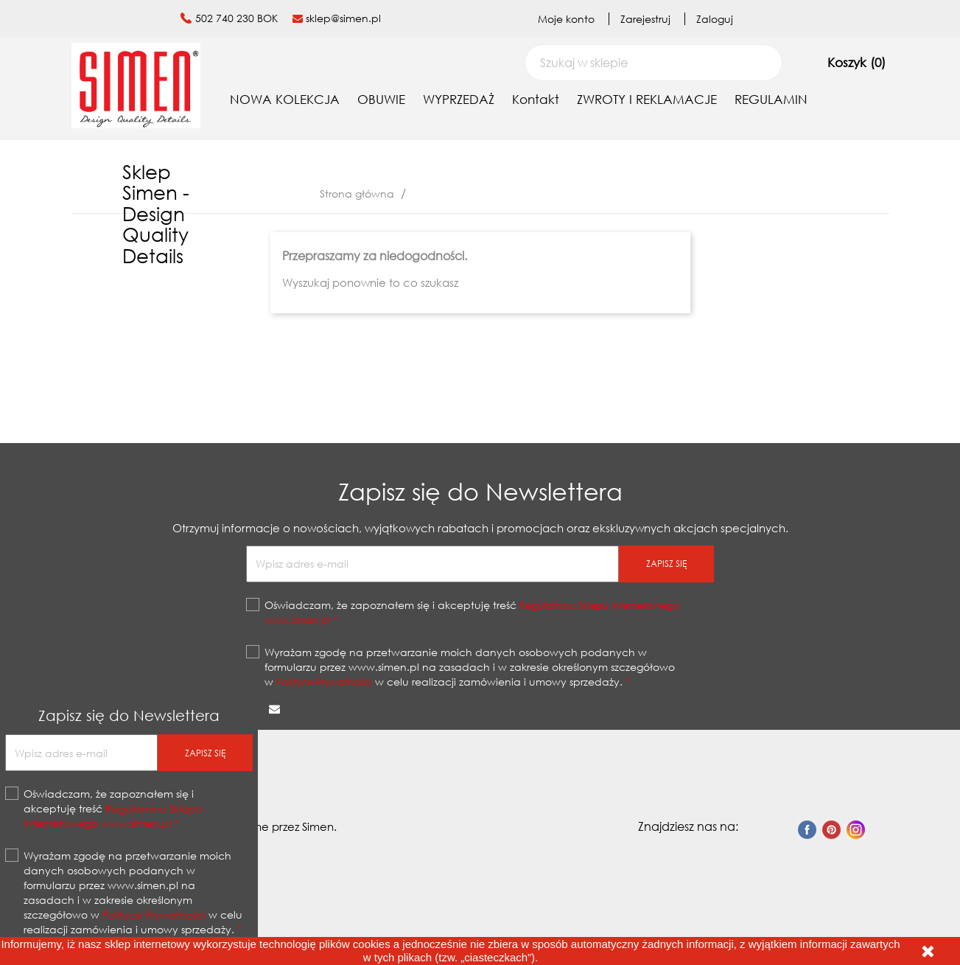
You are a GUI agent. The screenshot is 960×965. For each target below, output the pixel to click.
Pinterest (831, 830)
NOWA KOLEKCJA (285, 99)
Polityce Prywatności (324, 682)
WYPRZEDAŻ (458, 99)
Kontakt (535, 99)
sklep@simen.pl (343, 18)
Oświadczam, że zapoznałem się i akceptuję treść (472, 612)
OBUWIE (381, 99)
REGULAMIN (771, 99)
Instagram (856, 830)
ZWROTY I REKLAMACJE (647, 99)
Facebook (807, 830)
